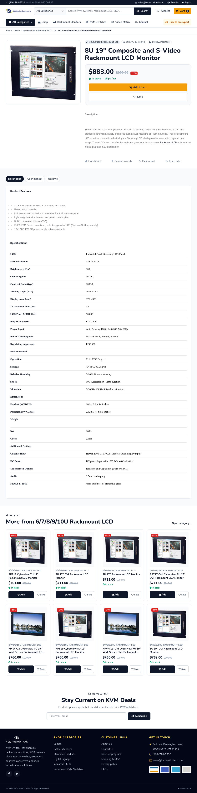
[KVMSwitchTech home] (18, 11)
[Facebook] (9, 773)
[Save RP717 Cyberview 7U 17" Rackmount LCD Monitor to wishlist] (41, 595)
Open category (181, 523)
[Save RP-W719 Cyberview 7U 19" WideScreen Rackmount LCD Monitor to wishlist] (41, 669)
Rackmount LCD (168, 142)
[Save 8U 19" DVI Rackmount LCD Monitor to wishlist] (182, 669)
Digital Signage (62, 759)
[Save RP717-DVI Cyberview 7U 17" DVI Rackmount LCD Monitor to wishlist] (182, 595)
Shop (17, 30)
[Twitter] (17, 773)
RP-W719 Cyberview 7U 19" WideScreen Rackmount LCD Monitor (25, 652)
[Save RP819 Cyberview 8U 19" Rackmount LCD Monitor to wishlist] (88, 669)
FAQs (104, 769)
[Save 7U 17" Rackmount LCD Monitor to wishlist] (135, 595)
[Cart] (182, 11)
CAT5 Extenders (63, 749)
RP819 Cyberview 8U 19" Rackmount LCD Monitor (70, 650)
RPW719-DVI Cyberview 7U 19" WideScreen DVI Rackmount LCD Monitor (122, 652)
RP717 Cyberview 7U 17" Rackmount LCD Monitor (23, 576)
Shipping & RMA (110, 759)
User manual (34, 179)
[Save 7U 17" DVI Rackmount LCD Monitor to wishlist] (88, 595)
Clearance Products (65, 754)
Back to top (184, 788)
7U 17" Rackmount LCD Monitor (121, 574)
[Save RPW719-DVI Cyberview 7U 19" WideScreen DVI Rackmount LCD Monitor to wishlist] (135, 669)
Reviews (53, 179)
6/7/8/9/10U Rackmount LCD (37, 30)
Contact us (107, 749)
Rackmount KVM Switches (68, 769)
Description (15, 179)
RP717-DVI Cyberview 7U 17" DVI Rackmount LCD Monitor (167, 576)
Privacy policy (109, 764)
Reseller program (111, 754)
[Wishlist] (163, 11)
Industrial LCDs (62, 764)
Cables (57, 744)
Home (9, 30)
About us (106, 744)
